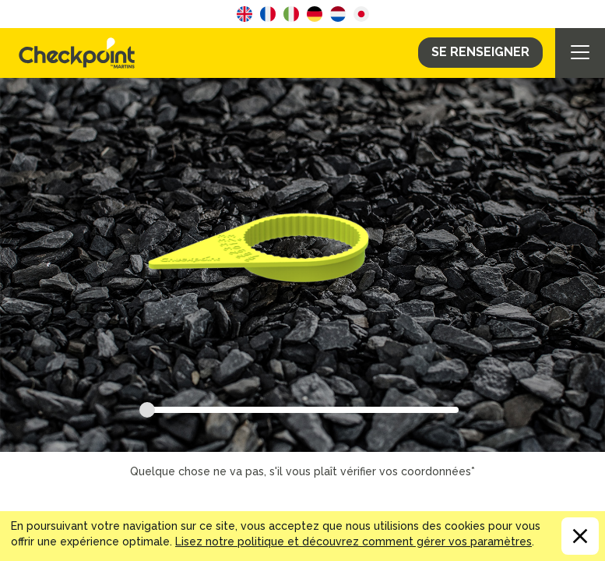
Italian (291, 14)
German (314, 14)
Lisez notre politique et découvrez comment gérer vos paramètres (353, 541)
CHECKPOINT (81, 53)
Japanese (361, 14)
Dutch (338, 14)
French (268, 14)
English (244, 14)
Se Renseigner (480, 51)
